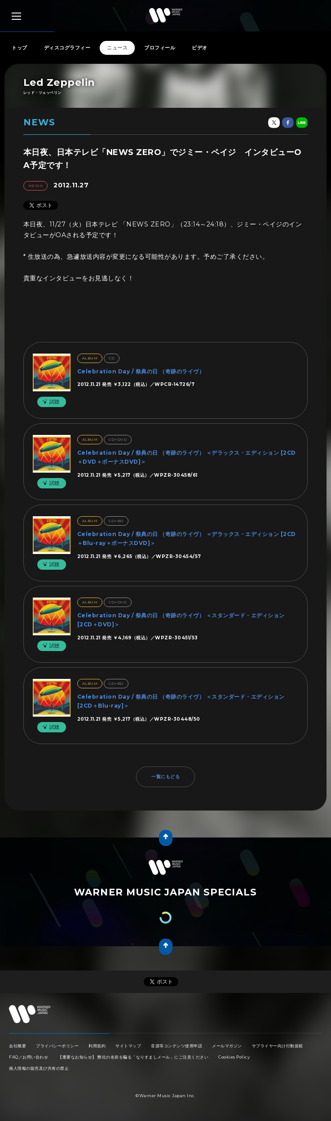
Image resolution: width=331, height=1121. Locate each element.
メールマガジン (227, 1045)
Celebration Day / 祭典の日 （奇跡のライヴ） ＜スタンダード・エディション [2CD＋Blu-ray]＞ (181, 701)
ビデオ (199, 47)
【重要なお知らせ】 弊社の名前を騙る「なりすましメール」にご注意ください (133, 1057)
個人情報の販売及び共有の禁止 (39, 1068)
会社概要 (17, 1045)
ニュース (117, 47)
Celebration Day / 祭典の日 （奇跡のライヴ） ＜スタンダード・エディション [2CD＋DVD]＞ (181, 620)
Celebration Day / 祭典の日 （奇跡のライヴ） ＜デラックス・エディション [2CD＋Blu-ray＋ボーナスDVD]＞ (186, 538)
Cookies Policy (234, 1057)
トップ (19, 47)
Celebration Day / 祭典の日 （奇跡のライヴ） (141, 371)
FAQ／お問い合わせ (28, 1057)
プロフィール (159, 47)
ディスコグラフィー (67, 47)
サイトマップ (128, 1045)
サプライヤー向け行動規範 (277, 1045)
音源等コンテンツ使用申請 (176, 1045)
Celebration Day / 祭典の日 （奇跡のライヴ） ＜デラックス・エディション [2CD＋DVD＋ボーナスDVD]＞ (186, 457)
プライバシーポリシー (57, 1045)
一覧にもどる (165, 777)
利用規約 (97, 1045)
